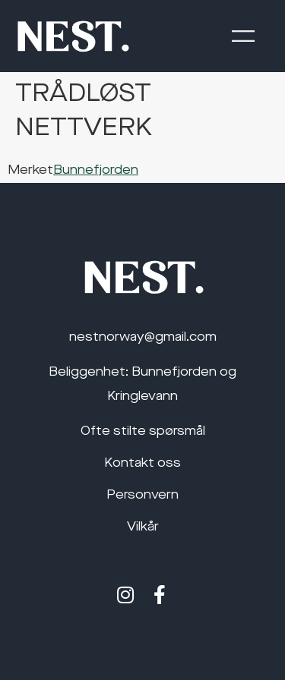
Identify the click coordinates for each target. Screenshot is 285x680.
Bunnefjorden (95, 171)
